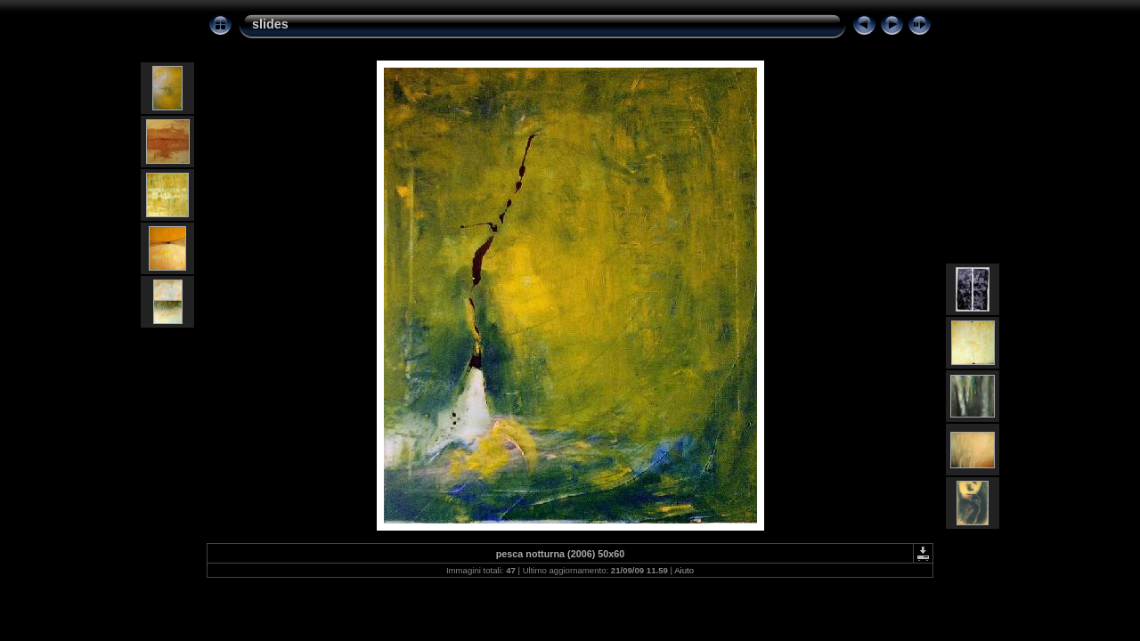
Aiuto (684, 570)
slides (270, 24)
